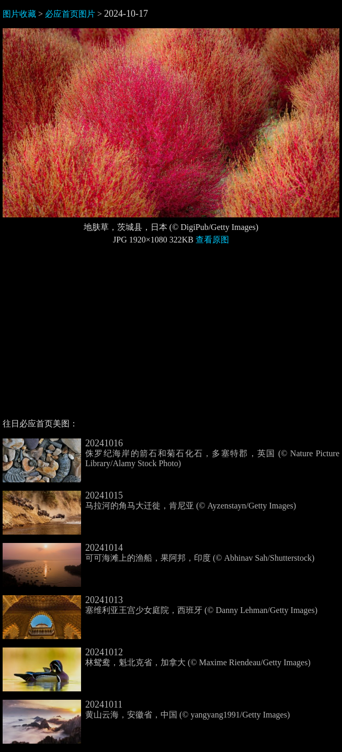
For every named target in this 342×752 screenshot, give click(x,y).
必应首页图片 (70, 13)
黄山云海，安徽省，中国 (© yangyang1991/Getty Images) (146, 710)
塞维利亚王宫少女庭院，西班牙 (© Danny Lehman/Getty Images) (160, 605)
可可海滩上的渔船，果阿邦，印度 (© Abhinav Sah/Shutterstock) (158, 553)
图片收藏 (19, 13)
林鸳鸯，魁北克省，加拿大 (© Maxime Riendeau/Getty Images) (157, 657)
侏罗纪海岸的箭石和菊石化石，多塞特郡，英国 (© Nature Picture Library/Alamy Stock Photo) (171, 453)
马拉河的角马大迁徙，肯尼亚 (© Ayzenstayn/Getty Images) (149, 501)
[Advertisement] (171, 336)
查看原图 (212, 239)
